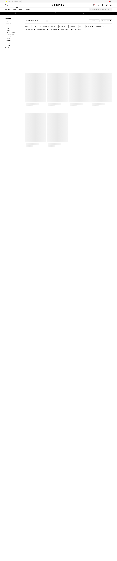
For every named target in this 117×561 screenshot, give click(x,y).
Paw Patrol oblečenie (64, 417)
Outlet (8, 1)
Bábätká (31, 18)
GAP (41, 432)
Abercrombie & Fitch (83, 428)
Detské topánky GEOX (25, 408)
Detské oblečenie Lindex (45, 408)
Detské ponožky (43, 417)
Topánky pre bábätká (45, 412)
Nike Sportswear (82, 430)
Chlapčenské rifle (63, 414)
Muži (12, 5)
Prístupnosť (85, 467)
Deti (17, 5)
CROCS (41, 423)
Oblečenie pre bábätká (45, 414)
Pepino (22, 428)
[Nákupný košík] (111, 5)
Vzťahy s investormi (41, 467)
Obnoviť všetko (76, 29)
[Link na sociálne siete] (22, 448)
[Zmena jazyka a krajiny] (110, 1)
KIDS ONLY (22, 425)
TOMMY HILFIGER (24, 432)
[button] (94, 20)
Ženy (6, 5)
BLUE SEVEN (62, 425)
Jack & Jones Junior (82, 423)
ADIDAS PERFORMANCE (26, 423)
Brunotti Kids (62, 428)
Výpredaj (37, 26)
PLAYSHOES (42, 428)
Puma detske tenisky (83, 414)
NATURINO (47, 18)
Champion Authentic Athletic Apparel (68, 430)
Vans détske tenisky (63, 410)
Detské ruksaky (81, 417)
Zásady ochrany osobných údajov (43, 392)
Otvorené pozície (30, 467)
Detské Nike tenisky (25, 412)
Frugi (79, 432)
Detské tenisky (81, 408)
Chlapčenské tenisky (44, 410)
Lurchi (41, 425)
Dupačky (22, 417)
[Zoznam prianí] (107, 5)
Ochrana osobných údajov (54, 467)
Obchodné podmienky (68, 467)
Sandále (41, 18)
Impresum (77, 467)
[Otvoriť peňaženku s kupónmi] (94, 5)
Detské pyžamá (81, 410)
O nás (17, 467)
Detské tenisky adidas (25, 410)
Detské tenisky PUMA (64, 408)
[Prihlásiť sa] (98, 5)
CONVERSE (61, 423)
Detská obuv (81, 412)
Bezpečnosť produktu (96, 467)
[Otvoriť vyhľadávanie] (90, 9)
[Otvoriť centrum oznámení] (102, 5)
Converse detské (24, 414)
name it (80, 425)
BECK (60, 432)
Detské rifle (61, 412)
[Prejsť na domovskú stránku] (58, 5)
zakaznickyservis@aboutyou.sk (46, 394)
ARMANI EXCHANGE (44, 430)
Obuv (35, 18)
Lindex (21, 430)
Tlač (22, 467)
